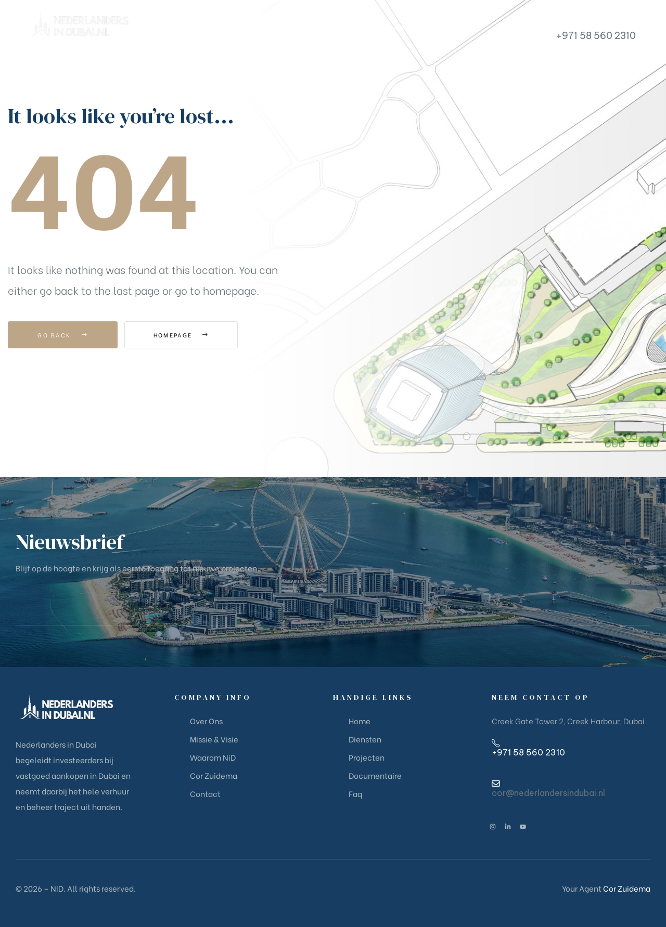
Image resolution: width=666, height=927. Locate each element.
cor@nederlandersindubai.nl (548, 793)
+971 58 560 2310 (596, 36)
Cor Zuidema (626, 888)
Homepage (182, 335)
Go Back (62, 335)
